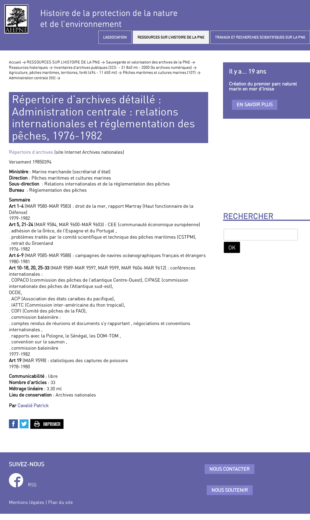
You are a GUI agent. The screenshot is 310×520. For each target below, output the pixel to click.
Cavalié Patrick (33, 405)
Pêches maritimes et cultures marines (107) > (161, 72)
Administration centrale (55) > (34, 77)
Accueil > (18, 62)
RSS (32, 485)
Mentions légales (26, 502)
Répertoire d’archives (31, 152)
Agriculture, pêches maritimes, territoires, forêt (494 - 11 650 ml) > (65, 72)
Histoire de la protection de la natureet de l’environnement (109, 18)
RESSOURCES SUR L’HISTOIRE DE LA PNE (170, 37)
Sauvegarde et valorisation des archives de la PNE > (150, 62)
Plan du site (60, 502)
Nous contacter (229, 469)
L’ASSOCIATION (115, 37)
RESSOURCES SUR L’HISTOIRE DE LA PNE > (66, 62)
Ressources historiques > (31, 67)
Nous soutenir (229, 490)
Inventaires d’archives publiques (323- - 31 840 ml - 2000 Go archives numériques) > (125, 67)
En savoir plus (255, 104)
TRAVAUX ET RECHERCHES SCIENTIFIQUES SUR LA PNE (260, 37)
